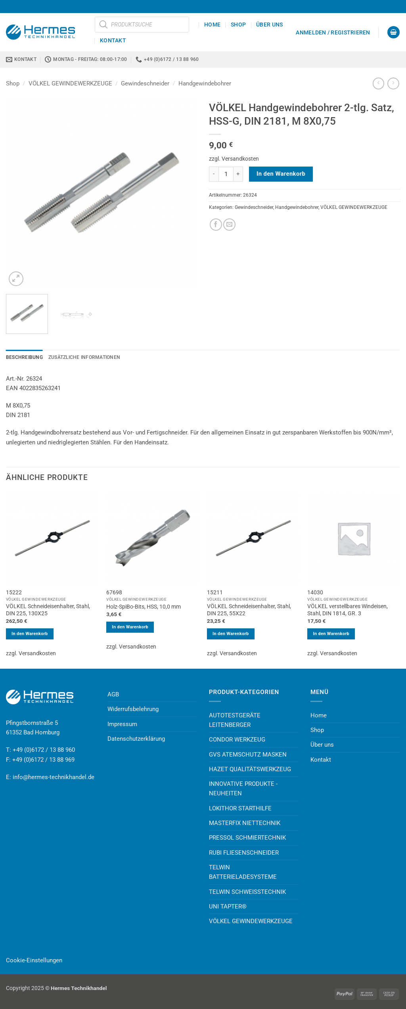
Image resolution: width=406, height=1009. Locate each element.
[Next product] (378, 83)
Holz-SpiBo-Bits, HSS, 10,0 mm (143, 606)
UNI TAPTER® (228, 906)
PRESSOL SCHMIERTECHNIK (247, 837)
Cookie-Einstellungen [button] (34, 960)
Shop (238, 24)
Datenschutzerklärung (136, 738)
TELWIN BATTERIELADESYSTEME (243, 872)
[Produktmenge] (226, 174)
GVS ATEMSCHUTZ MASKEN (248, 754)
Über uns (269, 24)
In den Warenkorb (281, 173)
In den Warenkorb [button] (29, 633)
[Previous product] (393, 83)
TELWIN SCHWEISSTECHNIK (247, 891)
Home (212, 24)
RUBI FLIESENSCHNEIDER (244, 852)
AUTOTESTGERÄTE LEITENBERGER (234, 720)
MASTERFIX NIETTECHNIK (244, 823)
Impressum (122, 724)
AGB (113, 694)
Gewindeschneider (145, 83)
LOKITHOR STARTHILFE (240, 808)
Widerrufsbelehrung (133, 709)
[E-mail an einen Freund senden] (229, 224)
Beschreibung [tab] (24, 357)
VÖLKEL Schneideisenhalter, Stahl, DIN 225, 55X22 (249, 609)
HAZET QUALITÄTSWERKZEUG (250, 769)
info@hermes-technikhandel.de (53, 777)
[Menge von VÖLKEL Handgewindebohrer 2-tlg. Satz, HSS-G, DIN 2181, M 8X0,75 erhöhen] (238, 174)
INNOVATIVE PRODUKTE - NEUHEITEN (243, 788)
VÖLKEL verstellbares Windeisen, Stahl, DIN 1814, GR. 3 (347, 609)
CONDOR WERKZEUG (237, 739)
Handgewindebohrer (204, 83)
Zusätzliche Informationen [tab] (84, 357)
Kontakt (113, 40)
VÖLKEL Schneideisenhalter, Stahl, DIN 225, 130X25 (48, 609)
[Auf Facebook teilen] (216, 224)
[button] (333, 32)
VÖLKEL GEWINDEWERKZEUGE (70, 83)
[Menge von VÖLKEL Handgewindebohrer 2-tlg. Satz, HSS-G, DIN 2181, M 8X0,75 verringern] (213, 174)
